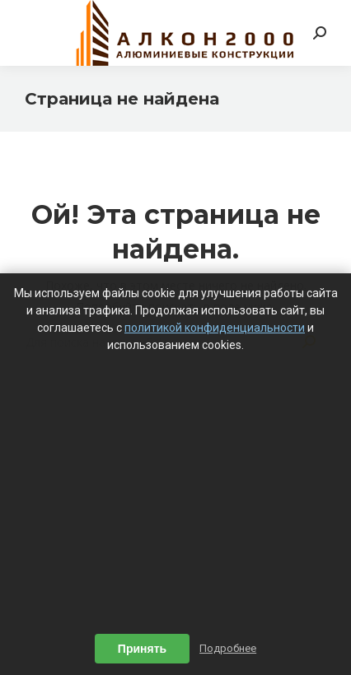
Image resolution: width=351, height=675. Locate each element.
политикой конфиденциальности (214, 327)
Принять (142, 648)
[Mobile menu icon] (34, 33)
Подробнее (227, 648)
